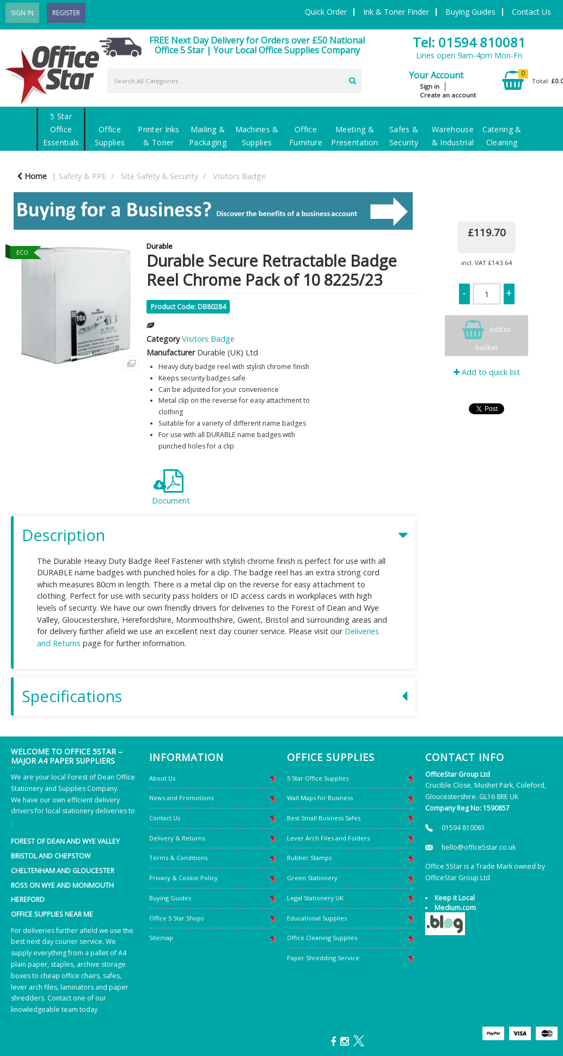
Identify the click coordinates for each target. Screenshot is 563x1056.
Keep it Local (455, 897)
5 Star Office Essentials (61, 129)
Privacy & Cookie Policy (183, 878)
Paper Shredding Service (323, 958)
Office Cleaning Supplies (322, 938)
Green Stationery (312, 878)
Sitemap (161, 938)
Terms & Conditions (178, 858)
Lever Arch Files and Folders (328, 838)
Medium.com (455, 907)
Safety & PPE (82, 176)
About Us (162, 778)
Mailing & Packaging (208, 136)
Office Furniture (305, 136)
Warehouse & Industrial (453, 136)
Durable (159, 246)
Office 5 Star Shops (176, 918)
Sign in (429, 86)
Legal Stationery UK (315, 898)
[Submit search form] (352, 79)
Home (32, 176)
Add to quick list (487, 372)
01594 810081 (463, 827)
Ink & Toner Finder (396, 12)
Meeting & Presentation (354, 136)
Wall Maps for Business (320, 798)
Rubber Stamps (309, 858)
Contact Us (531, 12)
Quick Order (326, 12)
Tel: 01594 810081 (469, 42)
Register (66, 12)
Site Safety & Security (159, 176)
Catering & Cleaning (502, 136)
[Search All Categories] (234, 81)
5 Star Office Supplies (317, 778)
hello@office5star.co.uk (479, 847)
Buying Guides (470, 12)
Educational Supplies (317, 918)
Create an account (448, 95)
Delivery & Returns (177, 838)
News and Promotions (181, 798)
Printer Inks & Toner (158, 136)
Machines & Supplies (257, 136)
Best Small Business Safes (323, 818)
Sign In (22, 12)
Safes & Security (403, 136)
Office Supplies (110, 136)
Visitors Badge (239, 176)
